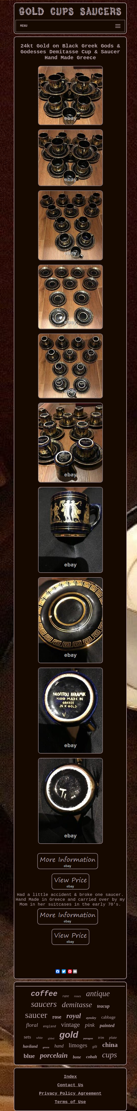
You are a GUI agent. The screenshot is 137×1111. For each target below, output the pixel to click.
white (39, 1038)
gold (68, 1035)
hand (59, 1045)
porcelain (54, 1055)
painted (107, 1025)
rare (66, 996)
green (46, 1047)
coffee (44, 994)
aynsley (91, 1018)
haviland (30, 1046)
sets (27, 1037)
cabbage (108, 1017)
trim (101, 1038)
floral (32, 1025)
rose (56, 1017)
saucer (36, 1015)
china (110, 1044)
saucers (44, 1004)
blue (29, 1056)
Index (70, 1076)
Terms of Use (70, 1102)
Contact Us (70, 1085)
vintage (70, 1024)
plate (113, 1037)
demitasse (77, 1004)
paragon (88, 1038)
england (49, 1026)
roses (77, 996)
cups (109, 1054)
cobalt (91, 1056)
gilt (94, 1046)
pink (90, 1025)
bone (77, 1057)
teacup (103, 1006)
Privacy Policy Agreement (70, 1093)
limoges (78, 1045)
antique (98, 993)
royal (73, 1016)
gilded (51, 1038)
